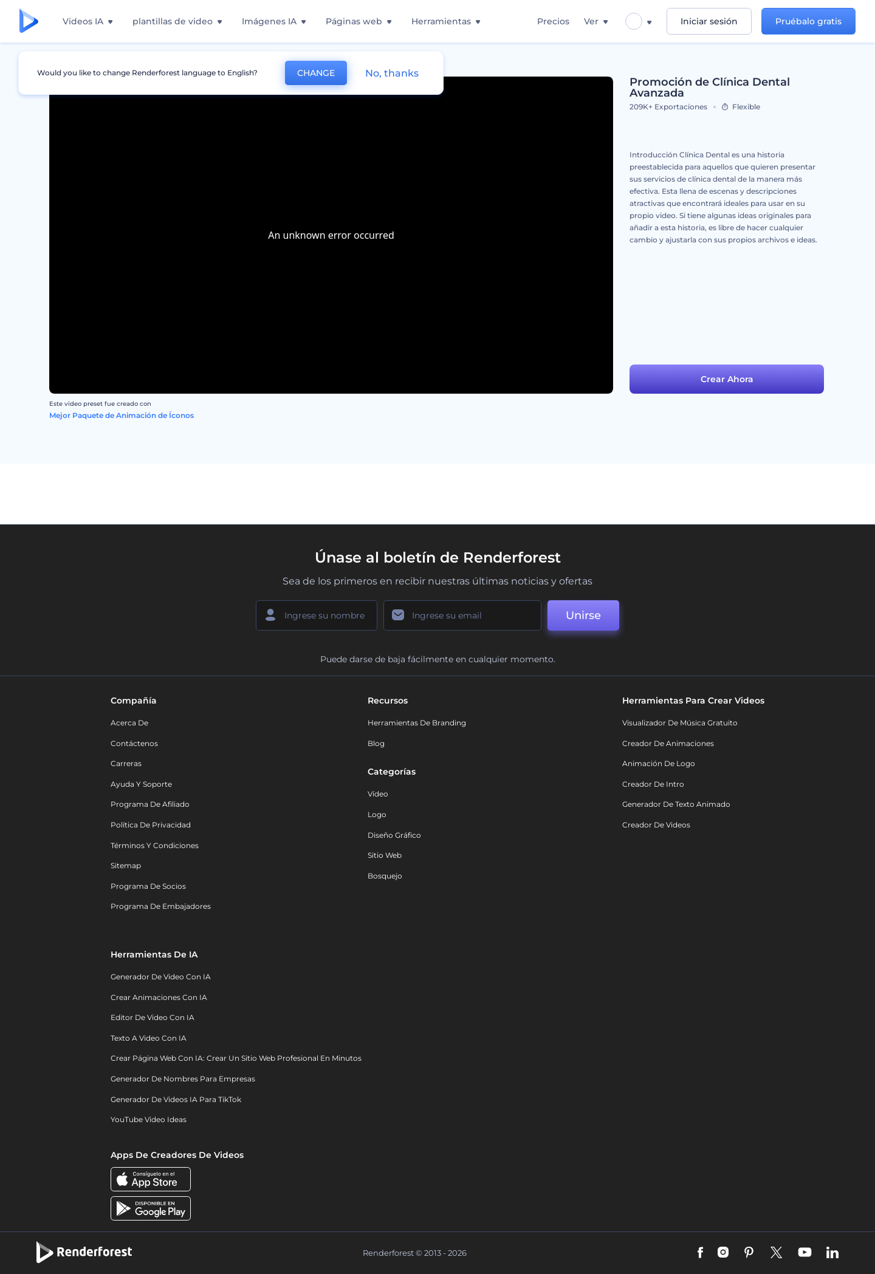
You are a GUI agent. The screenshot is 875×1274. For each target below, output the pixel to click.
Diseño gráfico (394, 835)
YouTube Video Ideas (149, 1119)
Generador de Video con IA (161, 976)
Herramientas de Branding (417, 722)
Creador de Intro (653, 784)
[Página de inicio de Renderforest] (28, 22)
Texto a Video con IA (149, 1038)
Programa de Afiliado (150, 804)
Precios (553, 21)
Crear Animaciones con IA (159, 997)
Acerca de (129, 722)
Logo (377, 814)
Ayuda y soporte (141, 784)
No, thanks (392, 73)
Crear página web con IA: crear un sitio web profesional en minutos (236, 1058)
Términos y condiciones (155, 845)
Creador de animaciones (668, 743)
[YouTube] (805, 1253)
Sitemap (126, 865)
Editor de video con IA (152, 1017)
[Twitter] (776, 1253)
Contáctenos (134, 743)
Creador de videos (656, 824)
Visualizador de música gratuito (680, 722)
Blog (376, 743)
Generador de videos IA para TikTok (176, 1099)
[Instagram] (723, 1253)
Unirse (583, 615)
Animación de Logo (658, 763)
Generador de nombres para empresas (183, 1078)
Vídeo (378, 793)
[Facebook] (700, 1253)
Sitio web (385, 855)
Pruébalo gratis (808, 21)
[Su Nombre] (316, 615)
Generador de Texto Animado (676, 804)
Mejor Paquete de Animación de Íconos (121, 415)
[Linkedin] (832, 1253)
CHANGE (316, 72)
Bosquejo (385, 875)
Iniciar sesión (709, 21)
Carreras (126, 763)
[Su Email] (462, 615)
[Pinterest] (749, 1253)
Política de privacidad (151, 824)
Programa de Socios (148, 886)
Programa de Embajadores (161, 906)
